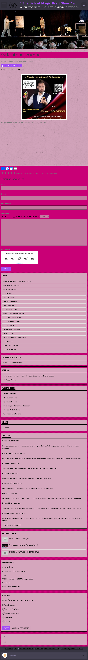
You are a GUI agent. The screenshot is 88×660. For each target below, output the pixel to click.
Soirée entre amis (10, 613)
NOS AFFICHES (9, 333)
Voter (6, 628)
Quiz (5, 642)
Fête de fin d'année (11, 609)
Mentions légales (11, 649)
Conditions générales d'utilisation (47, 649)
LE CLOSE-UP (8, 325)
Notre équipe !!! (9, 394)
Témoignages (8, 305)
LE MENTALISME (10, 309)
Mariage (7, 617)
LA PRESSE (7, 342)
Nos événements (10, 398)
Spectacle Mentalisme (12, 414)
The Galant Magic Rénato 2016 (23, 545)
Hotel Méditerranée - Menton (12, 70)
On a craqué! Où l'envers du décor (16, 406)
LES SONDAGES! (9, 350)
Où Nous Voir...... (9, 380)
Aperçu (45, 217)
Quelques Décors (10, 402)
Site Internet (6, 204)
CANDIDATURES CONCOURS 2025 (17, 281)
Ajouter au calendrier (12, 66)
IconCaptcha (19, 263)
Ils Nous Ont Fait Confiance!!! (14, 337)
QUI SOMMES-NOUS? (11, 285)
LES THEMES (8, 293)
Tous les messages (12, 525)
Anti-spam (5, 249)
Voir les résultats (20, 628)
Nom (3, 184)
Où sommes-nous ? (11, 289)
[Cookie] (4, 655)
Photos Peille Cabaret (11, 410)
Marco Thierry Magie (19, 538)
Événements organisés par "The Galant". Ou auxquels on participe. (29, 376)
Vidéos (6, 428)
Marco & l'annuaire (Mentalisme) (24, 552)
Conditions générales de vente (72, 649)
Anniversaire (8, 605)
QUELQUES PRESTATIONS (13, 313)
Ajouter (6, 269)
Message (5, 213)
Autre (6, 621)
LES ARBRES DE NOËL (12, 317)
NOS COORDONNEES (11, 329)
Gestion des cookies (26, 649)
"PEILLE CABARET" (11, 346)
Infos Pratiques (9, 297)
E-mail (3, 194)
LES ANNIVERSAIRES (11, 321)
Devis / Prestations (10, 301)
